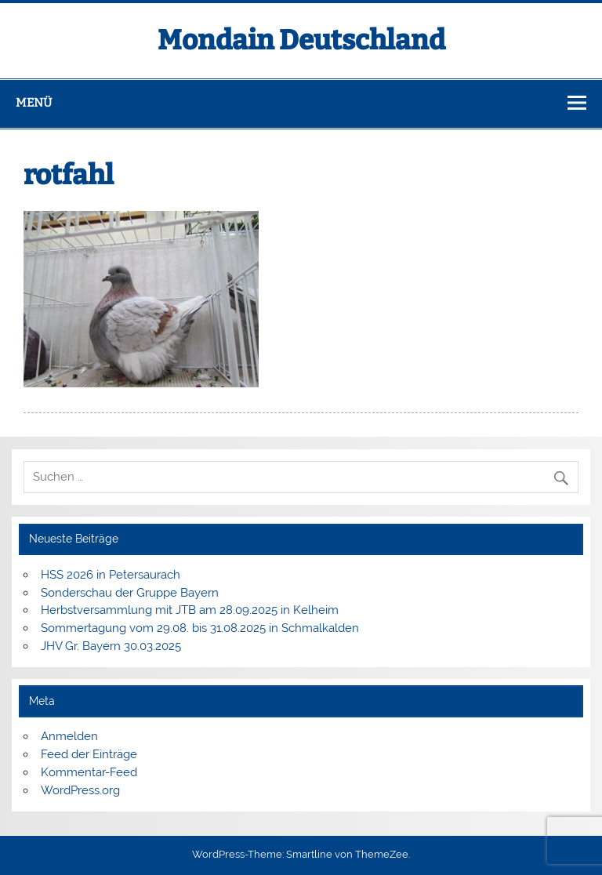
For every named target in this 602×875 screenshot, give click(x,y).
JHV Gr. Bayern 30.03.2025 (111, 646)
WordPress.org (80, 790)
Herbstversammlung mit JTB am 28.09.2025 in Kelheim (190, 610)
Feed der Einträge (89, 754)
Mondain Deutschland (301, 40)
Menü (34, 103)
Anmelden (69, 736)
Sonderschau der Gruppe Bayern (130, 593)
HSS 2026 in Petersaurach (110, 575)
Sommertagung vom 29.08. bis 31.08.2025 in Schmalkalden (200, 628)
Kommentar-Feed (89, 772)
